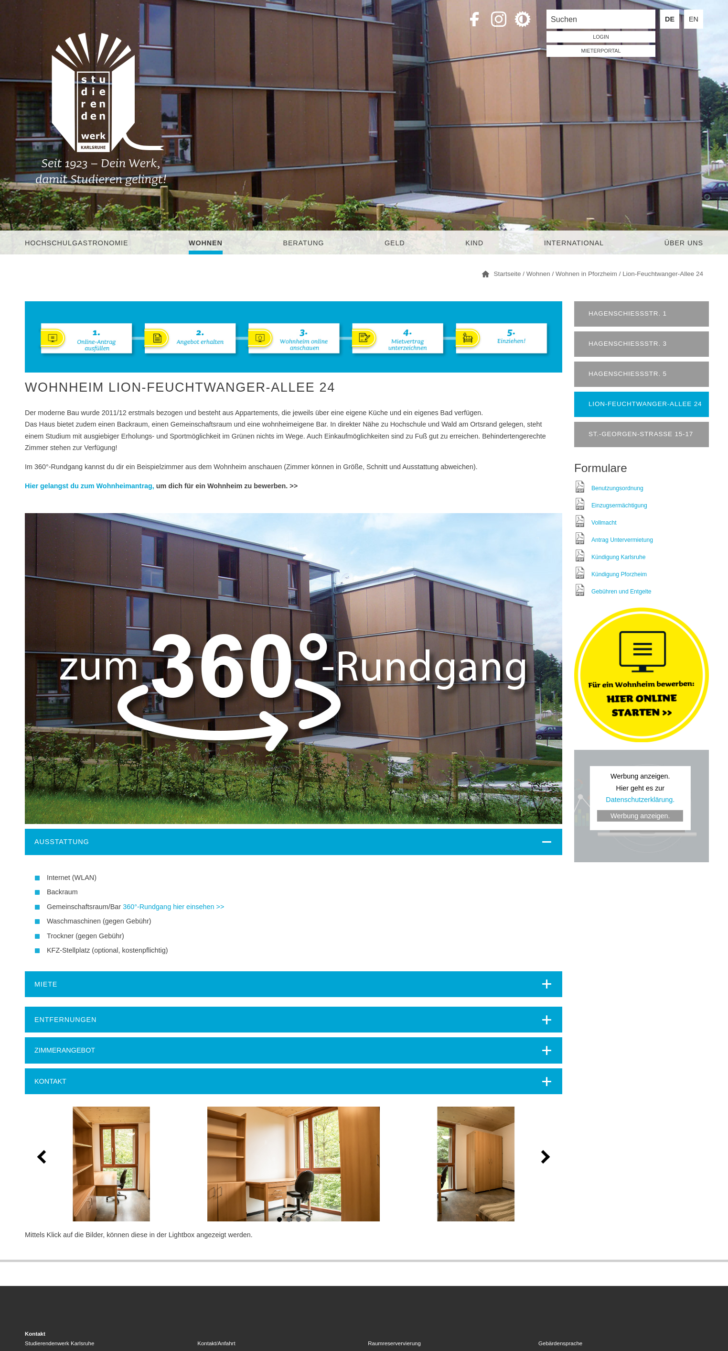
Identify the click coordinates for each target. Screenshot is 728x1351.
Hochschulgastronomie (76, 243)
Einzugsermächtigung (619, 505)
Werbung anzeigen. (640, 816)
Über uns (683, 243)
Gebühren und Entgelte (621, 591)
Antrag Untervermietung (622, 540)
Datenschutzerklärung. (640, 799)
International (574, 243)
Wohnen (206, 243)
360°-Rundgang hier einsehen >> (173, 907)
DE (669, 19)
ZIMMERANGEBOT (64, 1050)
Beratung (303, 243)
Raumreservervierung (394, 1343)
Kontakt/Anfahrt (216, 1343)
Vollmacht (604, 522)
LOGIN (601, 37)
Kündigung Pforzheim (619, 574)
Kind (474, 243)
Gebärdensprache (560, 1343)
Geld (395, 243)
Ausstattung (61, 842)
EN (693, 19)
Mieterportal (601, 51)
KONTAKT (50, 1081)
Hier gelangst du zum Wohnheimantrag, (89, 486)
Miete (45, 984)
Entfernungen (65, 1019)
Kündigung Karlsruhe (618, 557)
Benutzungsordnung (617, 488)
